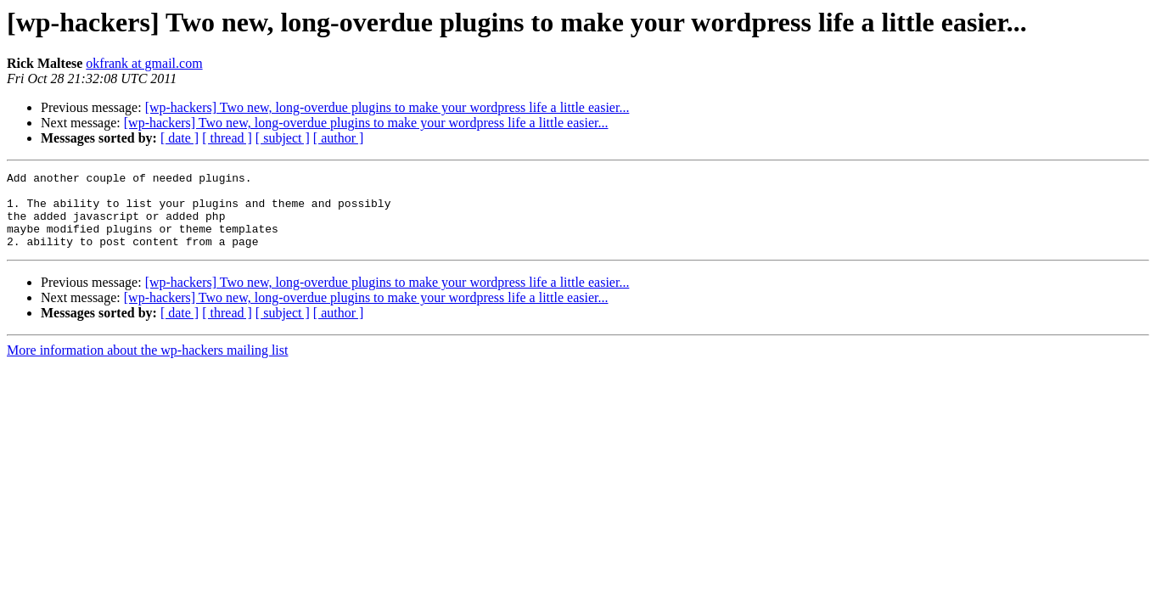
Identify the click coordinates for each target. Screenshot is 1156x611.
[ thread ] (227, 138)
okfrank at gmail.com (144, 63)
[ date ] (179, 138)
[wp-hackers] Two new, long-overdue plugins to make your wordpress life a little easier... (387, 107)
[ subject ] (282, 138)
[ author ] (338, 138)
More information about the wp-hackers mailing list (147, 365)
